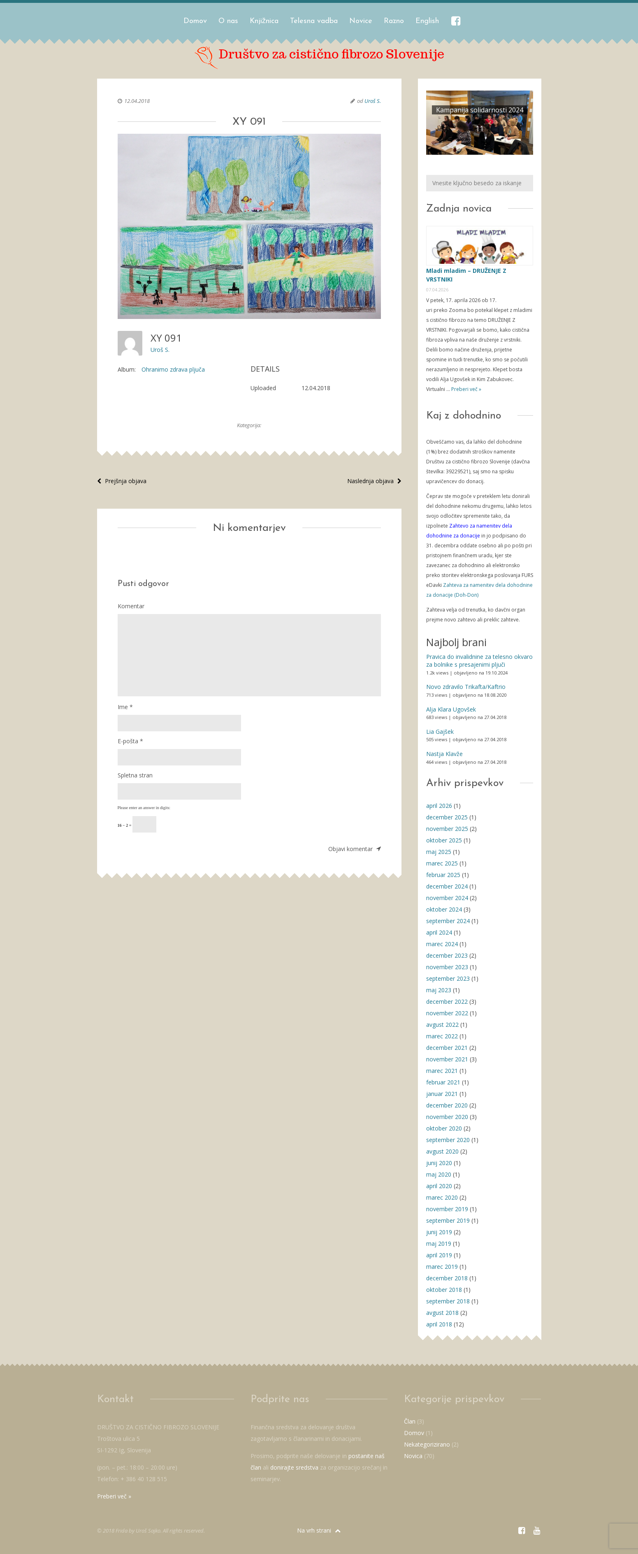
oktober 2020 (444, 1128)
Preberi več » (465, 389)
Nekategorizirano (427, 1444)
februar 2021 (443, 1082)
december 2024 (447, 886)
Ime (125, 707)
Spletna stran (135, 775)
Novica (413, 1456)
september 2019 (448, 1220)
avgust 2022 (442, 1024)
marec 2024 (442, 944)
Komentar (131, 606)
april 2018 (439, 1324)
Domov (195, 21)
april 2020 (439, 1186)
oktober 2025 (444, 840)
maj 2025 (438, 852)
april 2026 (439, 806)
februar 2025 (443, 875)
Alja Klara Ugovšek (451, 709)
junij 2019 (439, 1232)
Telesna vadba (314, 21)
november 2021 (447, 1059)
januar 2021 (442, 1094)
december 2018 (447, 1278)
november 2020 (447, 1117)
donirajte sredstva (294, 1467)
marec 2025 (442, 863)
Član (409, 1421)
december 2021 (447, 1048)
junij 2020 (439, 1163)
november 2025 (447, 829)
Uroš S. (372, 101)
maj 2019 (438, 1243)
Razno (394, 21)
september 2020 (448, 1140)
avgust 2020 (442, 1151)
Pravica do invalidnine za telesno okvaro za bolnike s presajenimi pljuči (479, 661)
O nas (228, 21)
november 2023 (447, 967)
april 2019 (439, 1255)
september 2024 (448, 921)
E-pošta (130, 741)
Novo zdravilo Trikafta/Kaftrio (466, 687)
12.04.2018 (137, 101)
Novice (360, 21)
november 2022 (447, 1013)
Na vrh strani (319, 1530)
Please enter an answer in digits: (144, 807)
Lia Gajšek (440, 731)
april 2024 (439, 932)
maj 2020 (438, 1174)
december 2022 (447, 1001)
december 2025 (447, 817)
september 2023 (448, 978)
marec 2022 (442, 1036)
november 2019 (447, 1209)
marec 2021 (442, 1071)
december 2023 (447, 955)
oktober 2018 (444, 1289)
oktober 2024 (444, 909)
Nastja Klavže (444, 754)
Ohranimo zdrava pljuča (173, 369)
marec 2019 (442, 1266)
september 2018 (448, 1301)
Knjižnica (264, 21)
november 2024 (447, 898)
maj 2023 (438, 990)
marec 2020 (442, 1197)
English (427, 21)
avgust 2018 (442, 1313)
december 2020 (447, 1105)
